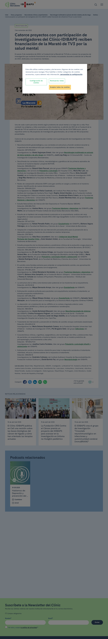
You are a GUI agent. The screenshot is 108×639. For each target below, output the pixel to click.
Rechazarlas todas (57, 81)
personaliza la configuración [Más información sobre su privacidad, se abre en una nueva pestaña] (71, 74)
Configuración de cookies (36, 82)
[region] (54, 79)
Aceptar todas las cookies (60, 87)
